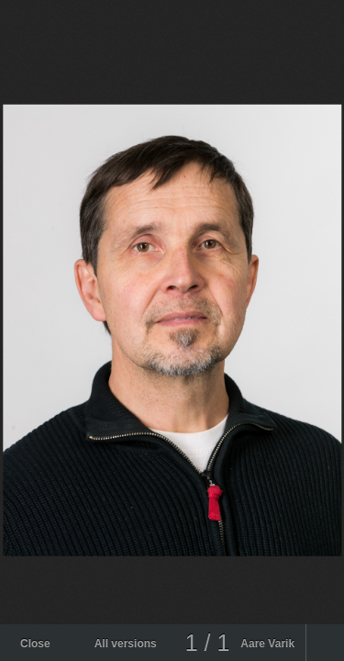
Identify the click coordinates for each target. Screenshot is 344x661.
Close (35, 643)
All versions (125, 643)
